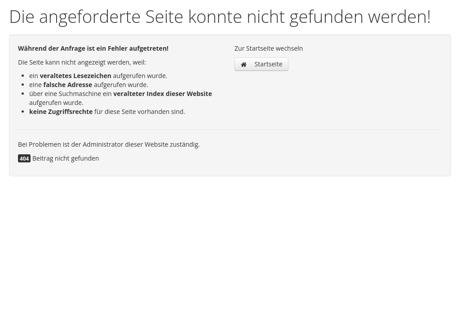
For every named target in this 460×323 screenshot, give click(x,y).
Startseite (261, 64)
